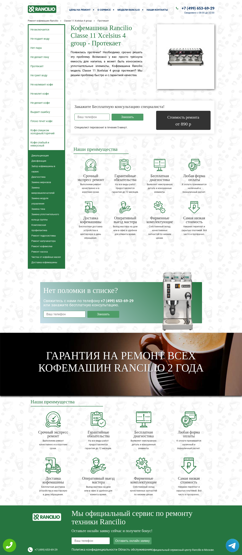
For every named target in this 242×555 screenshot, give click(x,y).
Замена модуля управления (39, 201)
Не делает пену (39, 57)
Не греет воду (38, 75)
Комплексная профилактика (39, 228)
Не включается (39, 29)
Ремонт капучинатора (43, 241)
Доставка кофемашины (44, 262)
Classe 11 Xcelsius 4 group (78, 20)
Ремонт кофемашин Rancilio (43, 20)
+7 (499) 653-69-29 (198, 8)
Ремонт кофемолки (41, 246)
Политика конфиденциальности (94, 549)
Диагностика (38, 177)
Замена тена (38, 209)
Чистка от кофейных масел (46, 257)
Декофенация (38, 161)
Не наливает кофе (41, 84)
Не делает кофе (40, 102)
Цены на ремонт (80, 9)
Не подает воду (40, 38)
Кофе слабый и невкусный (39, 144)
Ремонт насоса (39, 251)
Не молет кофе (39, 93)
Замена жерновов (41, 182)
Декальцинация (40, 155)
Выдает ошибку (40, 111)
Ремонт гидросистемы (43, 235)
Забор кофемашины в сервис (43, 169)
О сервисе (104, 9)
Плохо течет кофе (41, 121)
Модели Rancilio (128, 9)
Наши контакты (157, 9)
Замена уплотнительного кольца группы (45, 217)
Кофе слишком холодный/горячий (42, 132)
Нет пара (36, 47)
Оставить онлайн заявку (132, 540)
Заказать (127, 117)
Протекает (37, 66)
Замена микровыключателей (42, 190)
